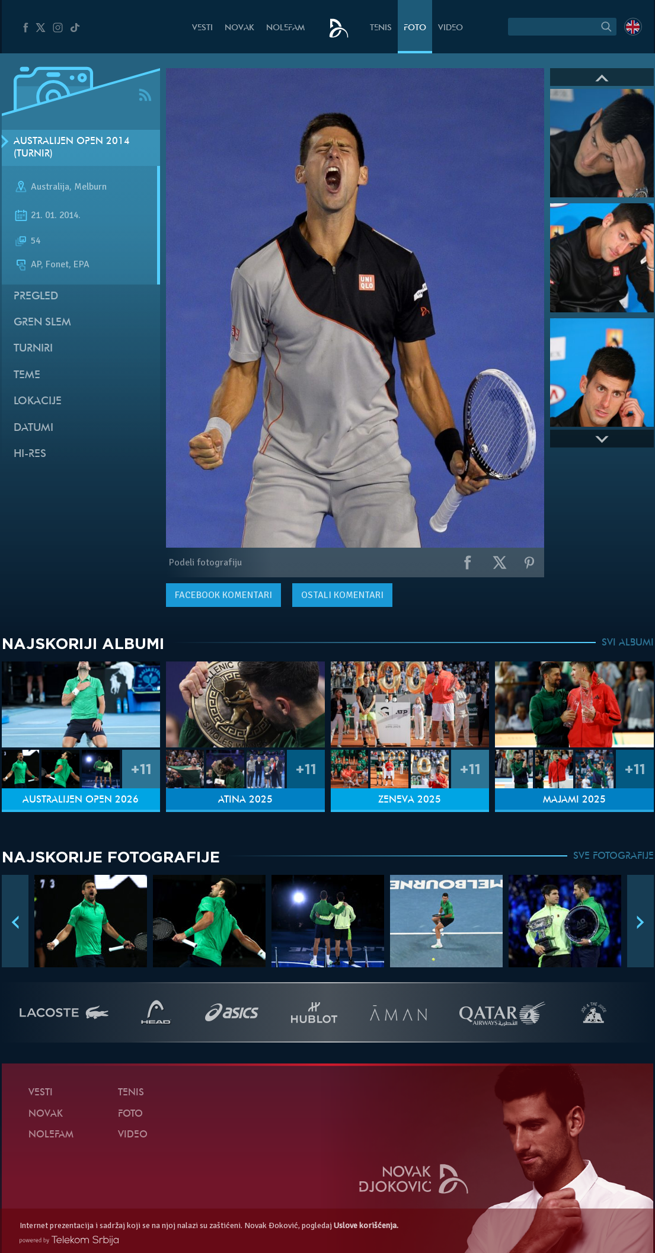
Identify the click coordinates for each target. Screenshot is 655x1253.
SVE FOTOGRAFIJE (613, 856)
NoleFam (285, 28)
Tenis (381, 28)
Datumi (33, 428)
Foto (415, 28)
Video (450, 28)
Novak (239, 28)
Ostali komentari (342, 595)
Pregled (36, 296)
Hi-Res (30, 454)
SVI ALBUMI (628, 643)
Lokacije (38, 401)
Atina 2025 (245, 800)
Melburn (90, 187)
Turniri (33, 348)
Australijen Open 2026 (81, 800)
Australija (50, 187)
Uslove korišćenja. (366, 1225)
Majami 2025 (574, 800)
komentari (223, 595)
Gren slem (42, 322)
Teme (27, 375)
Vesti (202, 28)
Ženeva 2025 (409, 800)
